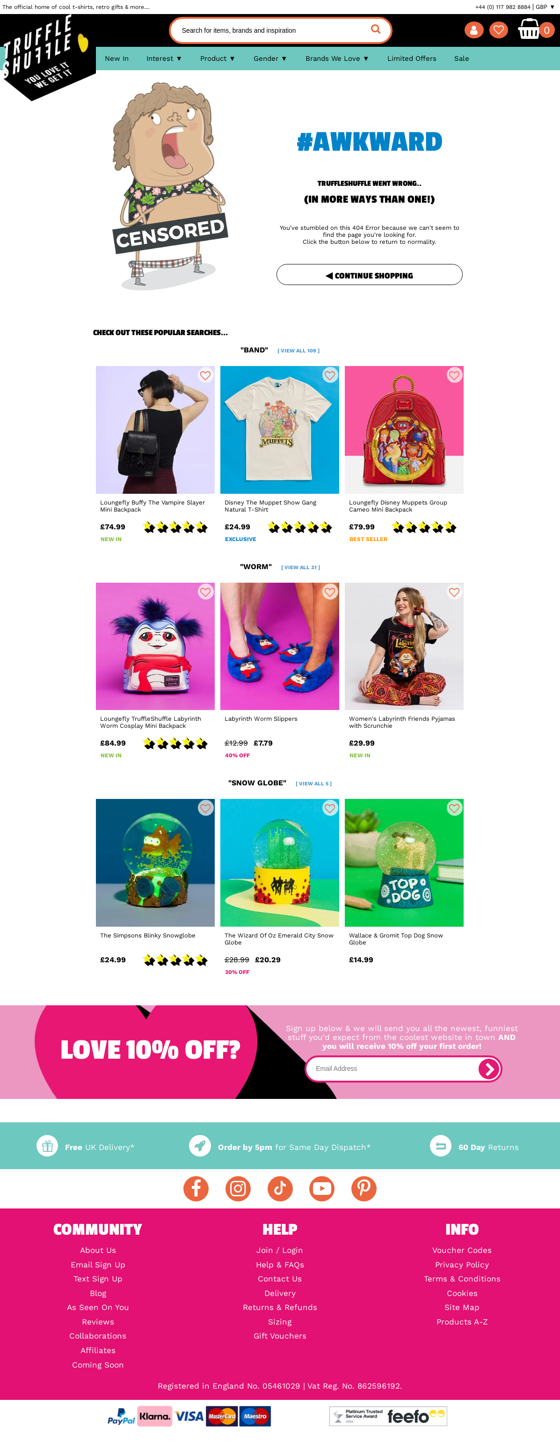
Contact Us (280, 1279)
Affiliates (98, 1351)
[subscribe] (489, 1069)
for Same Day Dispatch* (280, 1147)
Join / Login (279, 1251)
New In (117, 58)
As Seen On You (98, 1308)
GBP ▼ (545, 7)
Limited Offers (411, 58)
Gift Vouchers (280, 1336)
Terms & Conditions (462, 1279)
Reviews (98, 1322)
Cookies (462, 1294)
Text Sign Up (98, 1279)
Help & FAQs (280, 1265)
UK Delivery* (85, 1147)
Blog (98, 1294)
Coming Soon (98, 1365)
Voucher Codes (462, 1251)
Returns (474, 1147)
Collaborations (97, 1336)
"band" (280, 349)
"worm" (280, 566)
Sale (461, 58)
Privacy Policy (462, 1265)
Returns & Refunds (280, 1308)
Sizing (279, 1322)
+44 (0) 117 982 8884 (503, 7)
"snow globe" (280, 782)
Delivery (280, 1294)
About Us (98, 1251)
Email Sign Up (98, 1265)
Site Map (462, 1308)
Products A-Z (462, 1322)
